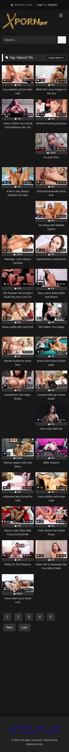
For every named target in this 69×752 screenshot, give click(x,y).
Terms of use (30, 731)
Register (52, 4)
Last (24, 627)
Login (40, 4)
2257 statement (21, 727)
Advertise (51, 731)
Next (9, 627)
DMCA (41, 727)
